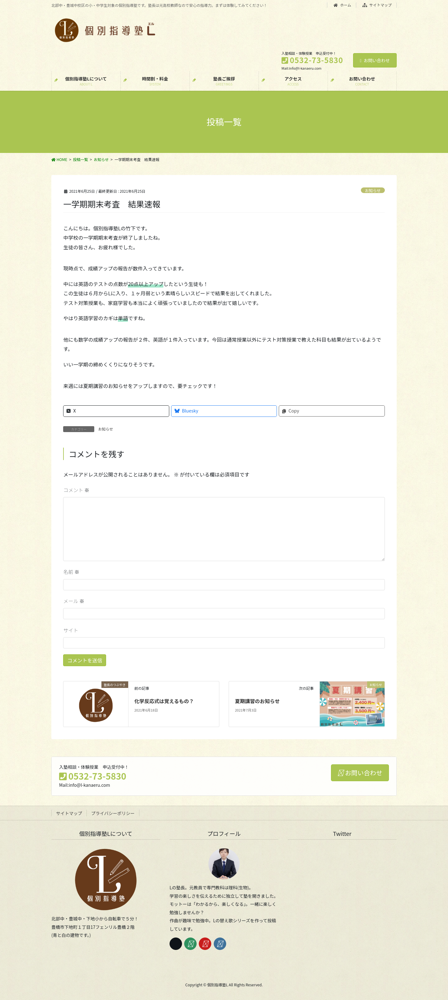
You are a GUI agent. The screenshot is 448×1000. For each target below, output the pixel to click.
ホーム (342, 4)
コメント (76, 490)
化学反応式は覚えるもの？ (164, 701)
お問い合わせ (375, 60)
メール (73, 601)
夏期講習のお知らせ (257, 701)
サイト (70, 630)
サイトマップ (377, 4)
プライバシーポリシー (113, 813)
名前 (71, 571)
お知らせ (373, 190)
